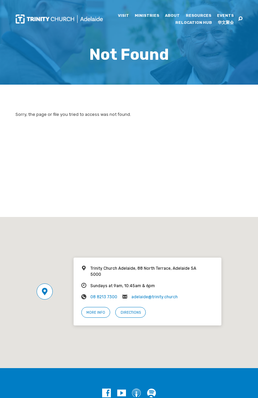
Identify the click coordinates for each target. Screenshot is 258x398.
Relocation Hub (193, 23)
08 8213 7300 (103, 297)
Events (225, 16)
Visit (123, 16)
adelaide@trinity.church (154, 297)
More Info (95, 312)
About (172, 16)
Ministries (147, 16)
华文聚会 (226, 23)
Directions (131, 312)
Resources (198, 16)
